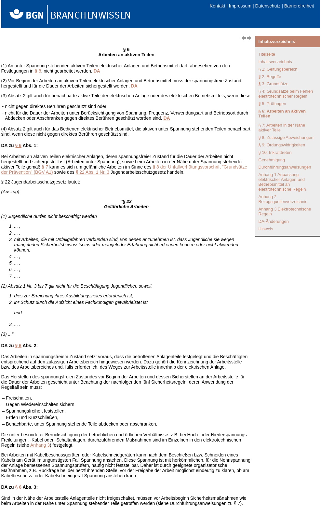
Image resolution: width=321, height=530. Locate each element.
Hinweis (266, 228)
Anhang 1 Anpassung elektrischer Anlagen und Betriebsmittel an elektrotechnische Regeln (282, 182)
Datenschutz (267, 5)
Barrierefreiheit (299, 5)
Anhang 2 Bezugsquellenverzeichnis (283, 199)
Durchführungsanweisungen (285, 167)
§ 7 (45, 167)
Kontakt (217, 5)
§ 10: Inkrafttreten (275, 152)
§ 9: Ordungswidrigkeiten (282, 145)
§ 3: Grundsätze (274, 83)
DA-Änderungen (274, 221)
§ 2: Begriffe (270, 76)
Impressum (240, 5)
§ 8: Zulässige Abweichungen (286, 137)
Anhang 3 (40, 445)
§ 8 (38, 71)
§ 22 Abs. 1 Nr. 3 (93, 172)
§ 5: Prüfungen (272, 103)
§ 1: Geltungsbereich (278, 69)
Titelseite (267, 54)
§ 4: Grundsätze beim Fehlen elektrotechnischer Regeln (286, 94)
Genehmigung (272, 159)
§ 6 (18, 145)
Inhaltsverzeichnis (275, 61)
